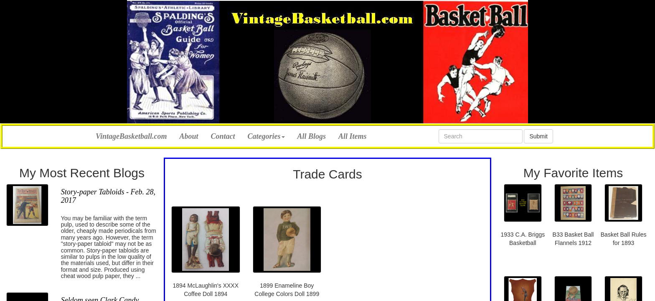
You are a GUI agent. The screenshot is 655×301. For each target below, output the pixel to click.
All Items (352, 136)
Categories (266, 136)
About (189, 136)
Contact (223, 136)
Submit (538, 136)
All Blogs (311, 136)
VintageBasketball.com (131, 135)
